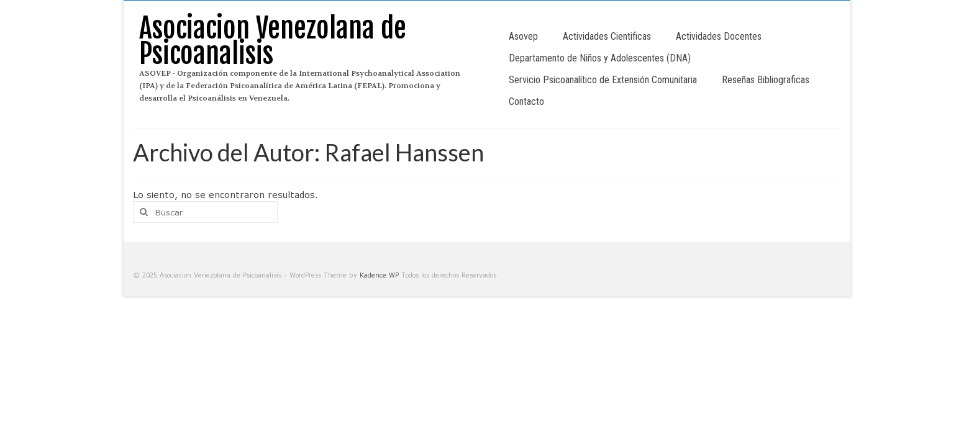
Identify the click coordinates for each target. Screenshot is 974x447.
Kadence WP (379, 275)
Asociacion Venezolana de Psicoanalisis (272, 41)
